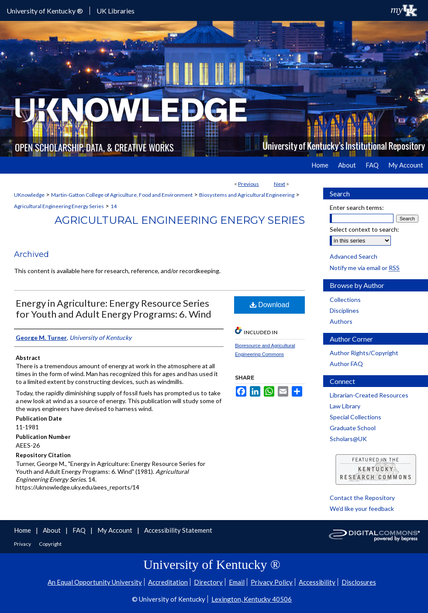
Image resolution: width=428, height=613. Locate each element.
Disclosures (359, 582)
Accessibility (317, 582)
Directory (208, 582)
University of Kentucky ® (45, 11)
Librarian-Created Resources (369, 395)
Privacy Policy (272, 582)
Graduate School (353, 427)
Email (237, 582)
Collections (345, 299)
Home (23, 530)
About (52, 530)
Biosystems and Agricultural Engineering (246, 195)
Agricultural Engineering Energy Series (59, 206)
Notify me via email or (365, 267)
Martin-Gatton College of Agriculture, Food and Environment (122, 195)
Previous (248, 184)
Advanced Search (353, 256)
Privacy (23, 544)
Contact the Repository (362, 497)
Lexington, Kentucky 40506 (251, 599)
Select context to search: (364, 229)
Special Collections (355, 417)
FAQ (79, 530)
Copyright (50, 544)
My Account (115, 530)
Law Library (345, 406)
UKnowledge (29, 195)
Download (270, 304)
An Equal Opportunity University (95, 582)
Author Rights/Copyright (364, 352)
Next (279, 184)
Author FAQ (346, 363)
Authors (341, 321)
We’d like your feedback (362, 508)
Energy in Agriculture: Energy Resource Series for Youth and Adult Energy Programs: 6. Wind (113, 308)
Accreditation (168, 582)
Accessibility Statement (178, 530)
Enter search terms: (357, 207)
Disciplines (344, 310)
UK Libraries (116, 11)
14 (113, 206)
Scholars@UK (348, 438)
